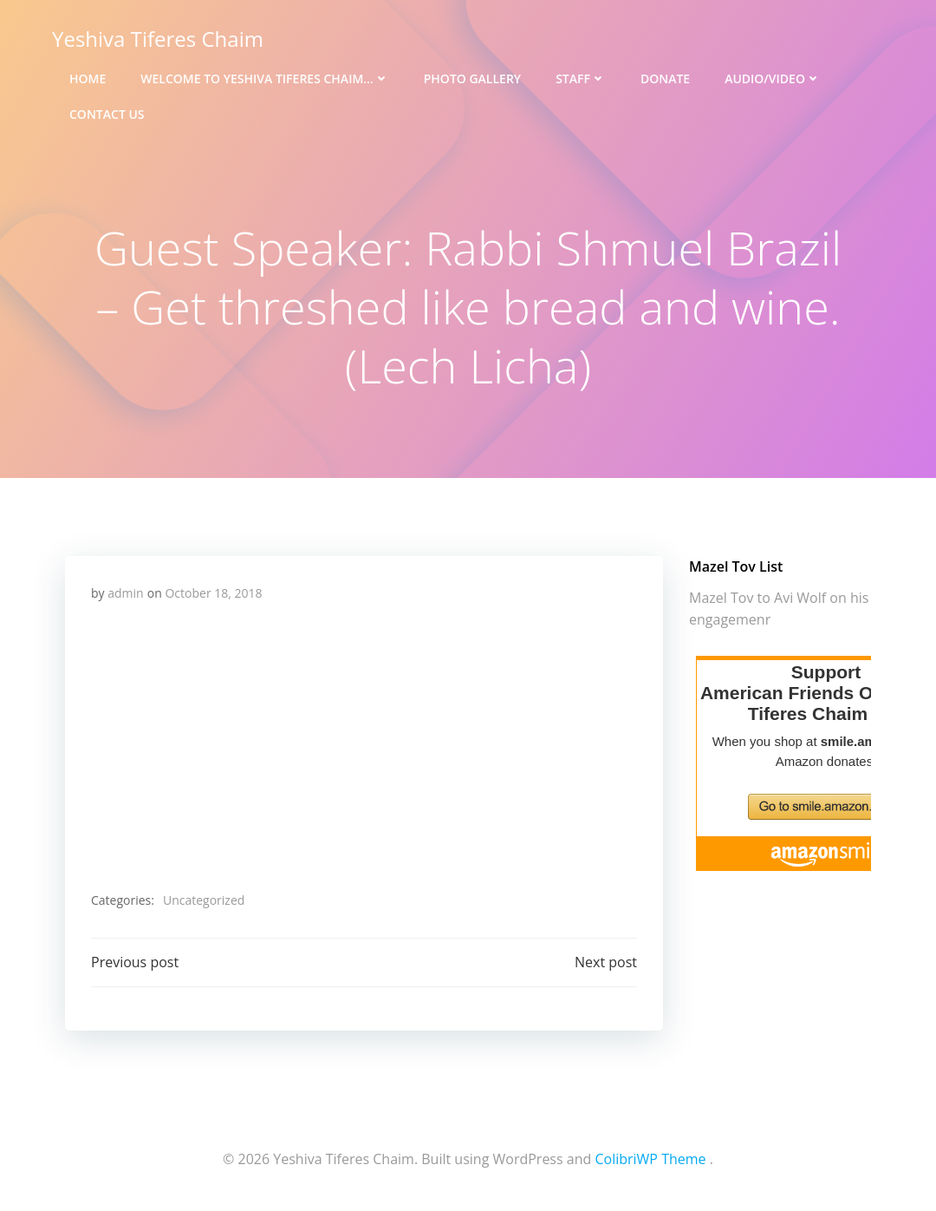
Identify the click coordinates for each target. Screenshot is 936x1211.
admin (125, 593)
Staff (581, 78)
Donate (665, 78)
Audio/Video (773, 78)
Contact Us (107, 114)
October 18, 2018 (213, 593)
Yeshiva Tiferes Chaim (157, 38)
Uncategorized (203, 900)
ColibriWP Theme (650, 1158)
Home (87, 78)
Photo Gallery (472, 78)
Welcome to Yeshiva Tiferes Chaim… (264, 78)
